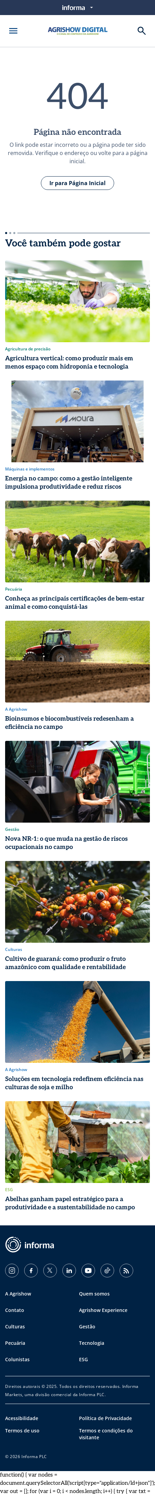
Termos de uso (22, 1430)
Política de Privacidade (105, 1418)
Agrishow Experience (103, 1310)
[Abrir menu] (13, 31)
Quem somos (94, 1293)
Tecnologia (91, 1343)
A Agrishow (18, 1293)
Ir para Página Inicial (77, 183)
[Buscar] (142, 31)
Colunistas (17, 1359)
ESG (83, 1359)
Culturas (15, 1326)
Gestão (87, 1326)
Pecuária (15, 1343)
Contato (14, 1310)
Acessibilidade (21, 1418)
